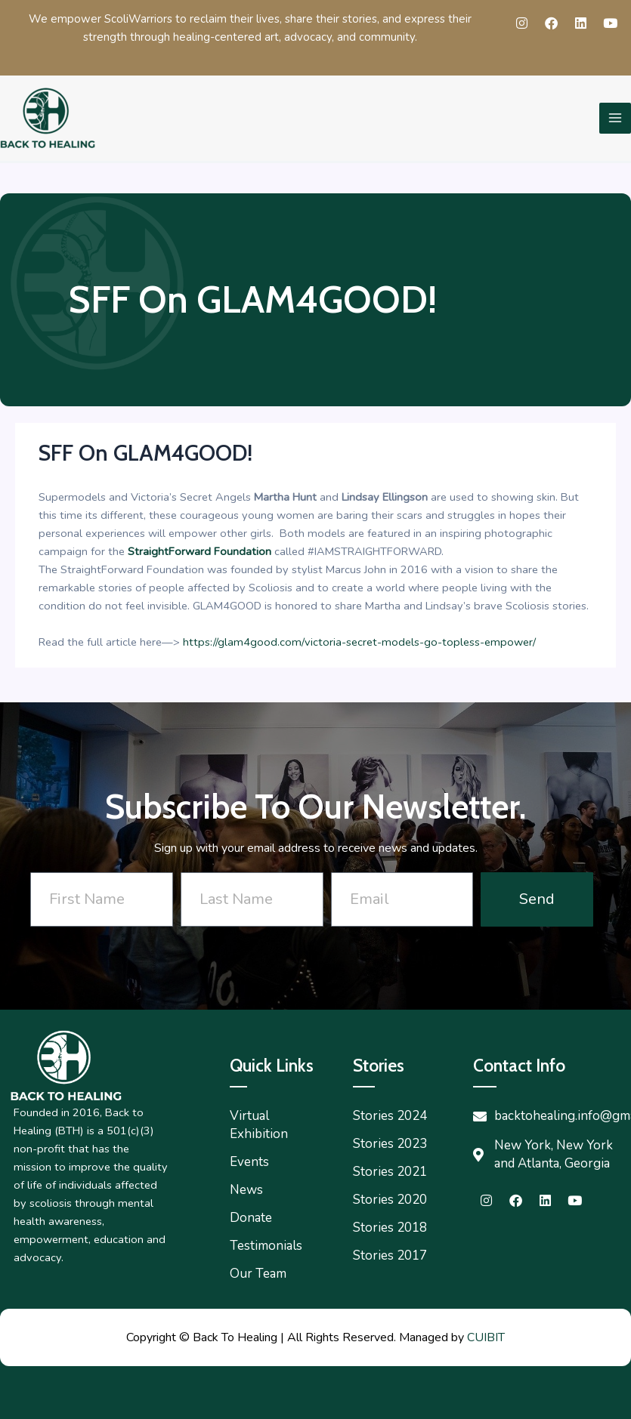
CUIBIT (486, 1337)
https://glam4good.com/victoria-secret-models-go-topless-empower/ (359, 641)
